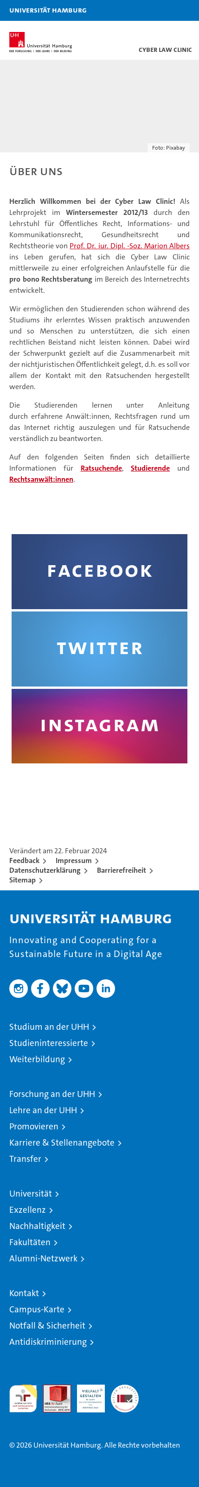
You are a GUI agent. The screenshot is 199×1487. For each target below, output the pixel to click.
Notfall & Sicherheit (47, 1325)
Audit (52, 1389)
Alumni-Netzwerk (43, 1258)
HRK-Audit (86, 1394)
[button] (162, 10)
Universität (30, 1193)
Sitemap (22, 880)
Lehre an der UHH (43, 1110)
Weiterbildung (37, 1059)
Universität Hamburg (48, 10)
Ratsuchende (101, 468)
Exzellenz (27, 1210)
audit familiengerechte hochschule (23, 1398)
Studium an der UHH (49, 1027)
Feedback (24, 860)
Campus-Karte (36, 1309)
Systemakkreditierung (125, 1389)
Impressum (74, 860)
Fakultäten (30, 1242)
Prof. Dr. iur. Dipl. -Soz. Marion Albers (130, 246)
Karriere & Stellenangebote (62, 1142)
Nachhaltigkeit (37, 1226)
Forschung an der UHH (52, 1094)
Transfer (25, 1159)
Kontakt (24, 1293)
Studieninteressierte (48, 1043)
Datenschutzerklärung (45, 870)
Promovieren (33, 1126)
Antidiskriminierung (48, 1342)
